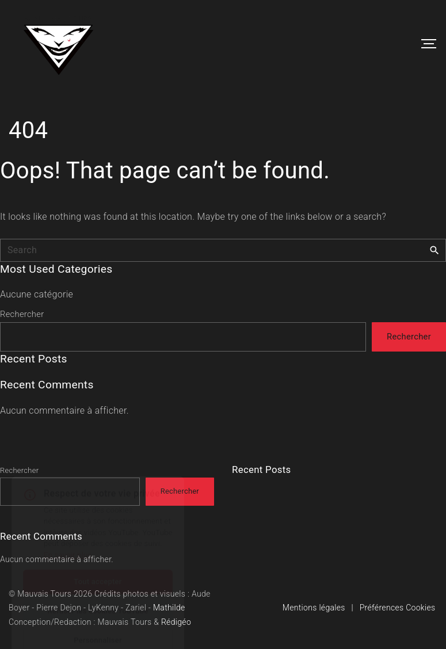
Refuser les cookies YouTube (97, 583)
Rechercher (22, 314)
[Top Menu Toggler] (428, 43)
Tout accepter (97, 553)
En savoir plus (68, 527)
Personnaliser (98, 612)
